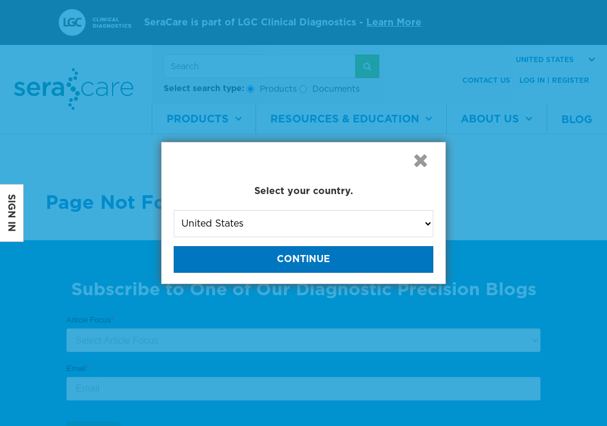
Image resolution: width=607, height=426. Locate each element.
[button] (420, 160)
